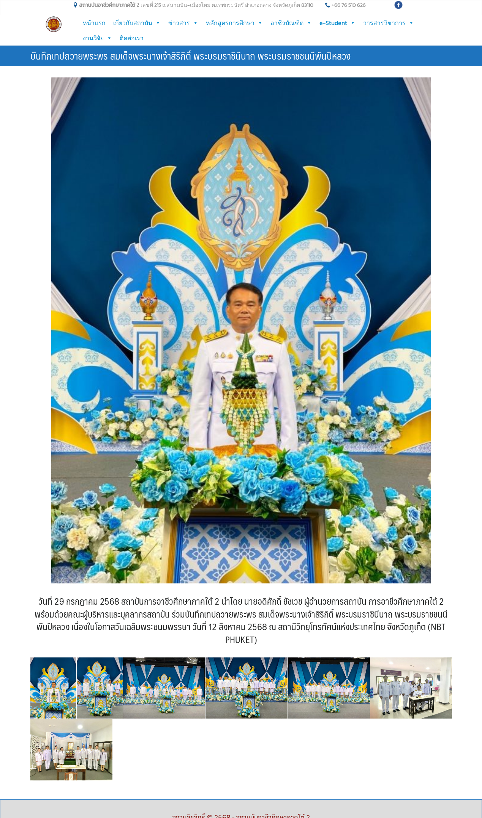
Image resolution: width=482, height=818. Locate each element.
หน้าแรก (94, 22)
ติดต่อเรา (132, 38)
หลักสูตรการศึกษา (234, 22)
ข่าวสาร (183, 22)
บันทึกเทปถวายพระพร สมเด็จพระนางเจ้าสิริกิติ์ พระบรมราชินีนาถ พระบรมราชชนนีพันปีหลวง (190, 55)
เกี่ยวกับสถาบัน (137, 22)
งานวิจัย (97, 38)
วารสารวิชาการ (388, 22)
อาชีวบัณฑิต (291, 22)
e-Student (337, 22)
